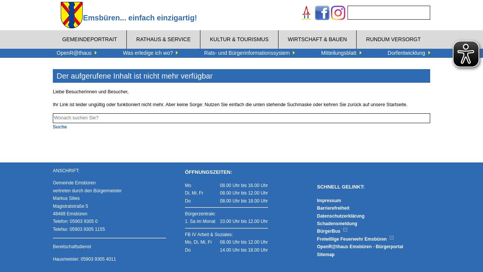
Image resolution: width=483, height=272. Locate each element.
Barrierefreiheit (333, 208)
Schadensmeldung (337, 223)
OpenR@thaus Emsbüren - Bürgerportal (360, 246)
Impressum (329, 200)
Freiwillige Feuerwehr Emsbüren (355, 239)
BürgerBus (332, 231)
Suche (60, 127)
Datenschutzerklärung (341, 216)
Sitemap (326, 254)
